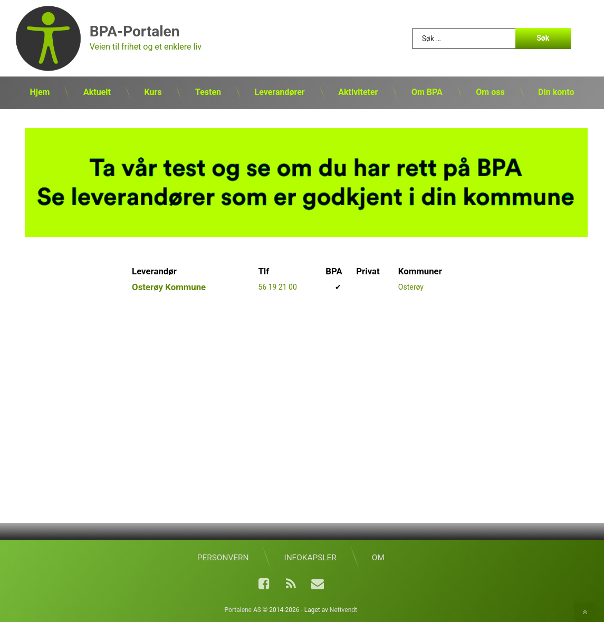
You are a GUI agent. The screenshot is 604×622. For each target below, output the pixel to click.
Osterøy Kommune (169, 287)
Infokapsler (310, 557)
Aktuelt (97, 92)
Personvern (223, 557)
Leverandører (280, 92)
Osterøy (411, 287)
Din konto (556, 92)
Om (378, 557)
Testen (208, 92)
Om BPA (427, 92)
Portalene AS (243, 610)
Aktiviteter (358, 92)
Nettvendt (343, 610)
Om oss (490, 92)
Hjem (40, 92)
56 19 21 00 (277, 287)
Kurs (152, 92)
